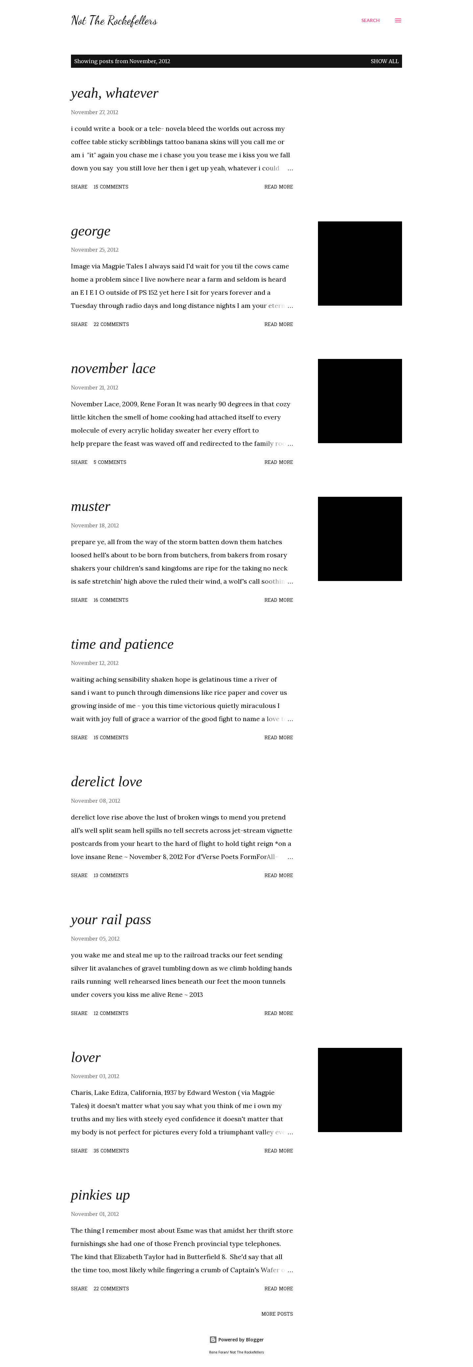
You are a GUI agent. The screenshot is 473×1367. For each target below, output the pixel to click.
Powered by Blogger (236, 1339)
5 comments (110, 462)
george (91, 231)
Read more (278, 187)
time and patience (122, 644)
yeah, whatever (114, 93)
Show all (385, 61)
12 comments (111, 1013)
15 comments (111, 187)
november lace (113, 368)
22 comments (111, 324)
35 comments (111, 1151)
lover (86, 1057)
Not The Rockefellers (114, 20)
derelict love (106, 781)
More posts (277, 1314)
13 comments (111, 876)
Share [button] (79, 187)
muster (90, 506)
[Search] (370, 20)
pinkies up (100, 1195)
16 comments (111, 600)
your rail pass (111, 919)
